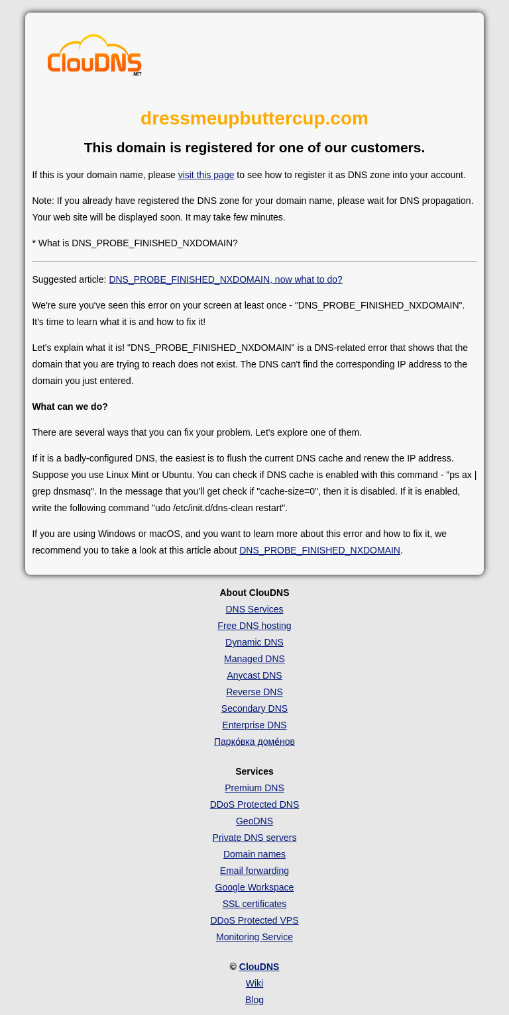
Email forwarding (254, 870)
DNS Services (254, 609)
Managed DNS (254, 658)
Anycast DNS (254, 675)
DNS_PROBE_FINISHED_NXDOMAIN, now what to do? (225, 279)
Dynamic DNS (254, 642)
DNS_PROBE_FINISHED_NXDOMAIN (319, 550)
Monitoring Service (254, 937)
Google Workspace (254, 887)
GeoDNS (254, 821)
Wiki (254, 983)
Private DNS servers (255, 837)
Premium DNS (254, 788)
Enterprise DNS (254, 725)
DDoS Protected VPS (254, 920)
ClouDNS (259, 966)
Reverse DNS (254, 692)
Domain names (254, 854)
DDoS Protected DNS (255, 804)
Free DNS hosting (254, 625)
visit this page (206, 174)
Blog (254, 999)
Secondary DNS (254, 708)
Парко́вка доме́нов (254, 741)
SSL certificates (255, 903)
